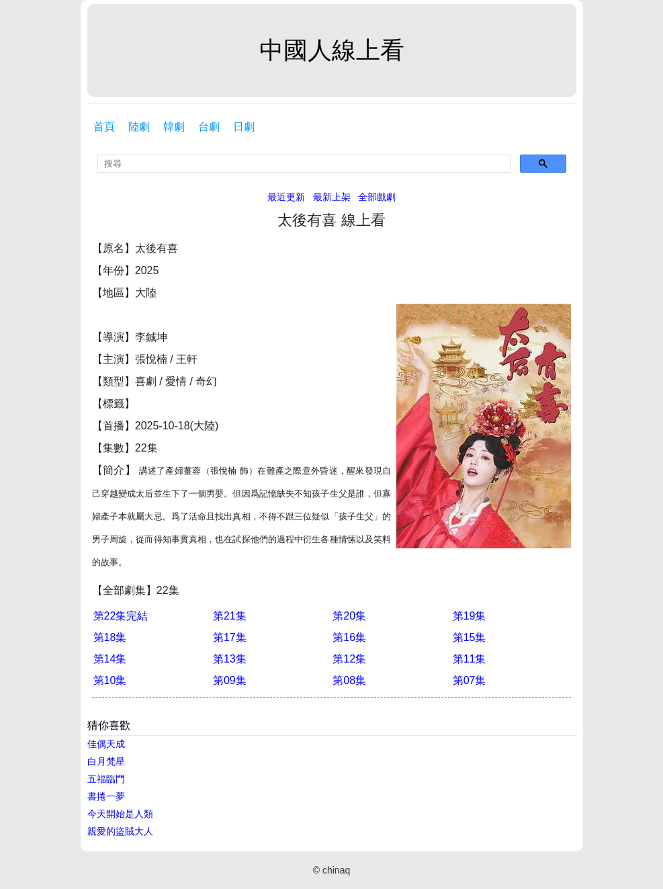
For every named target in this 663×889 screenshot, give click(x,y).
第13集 (230, 659)
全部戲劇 (377, 197)
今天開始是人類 (120, 813)
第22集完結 (120, 616)
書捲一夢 (106, 796)
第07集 (469, 680)
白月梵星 (106, 761)
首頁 (104, 126)
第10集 (110, 680)
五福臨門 (106, 778)
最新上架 (332, 197)
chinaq (336, 870)
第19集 (469, 616)
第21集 (230, 616)
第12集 (349, 659)
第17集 (230, 637)
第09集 (230, 680)
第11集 (469, 659)
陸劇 (139, 126)
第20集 (349, 616)
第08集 (349, 680)
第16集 (349, 637)
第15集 (469, 637)
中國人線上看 (331, 50)
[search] (304, 163)
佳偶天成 (106, 743)
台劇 (209, 126)
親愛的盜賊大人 (120, 831)
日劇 (244, 126)
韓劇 (174, 126)
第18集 (110, 637)
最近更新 (286, 197)
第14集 (110, 659)
